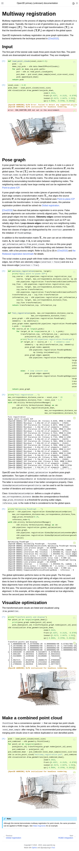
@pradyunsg (45, 848)
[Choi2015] (53, 38)
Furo (53, 848)
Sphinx (34, 848)
